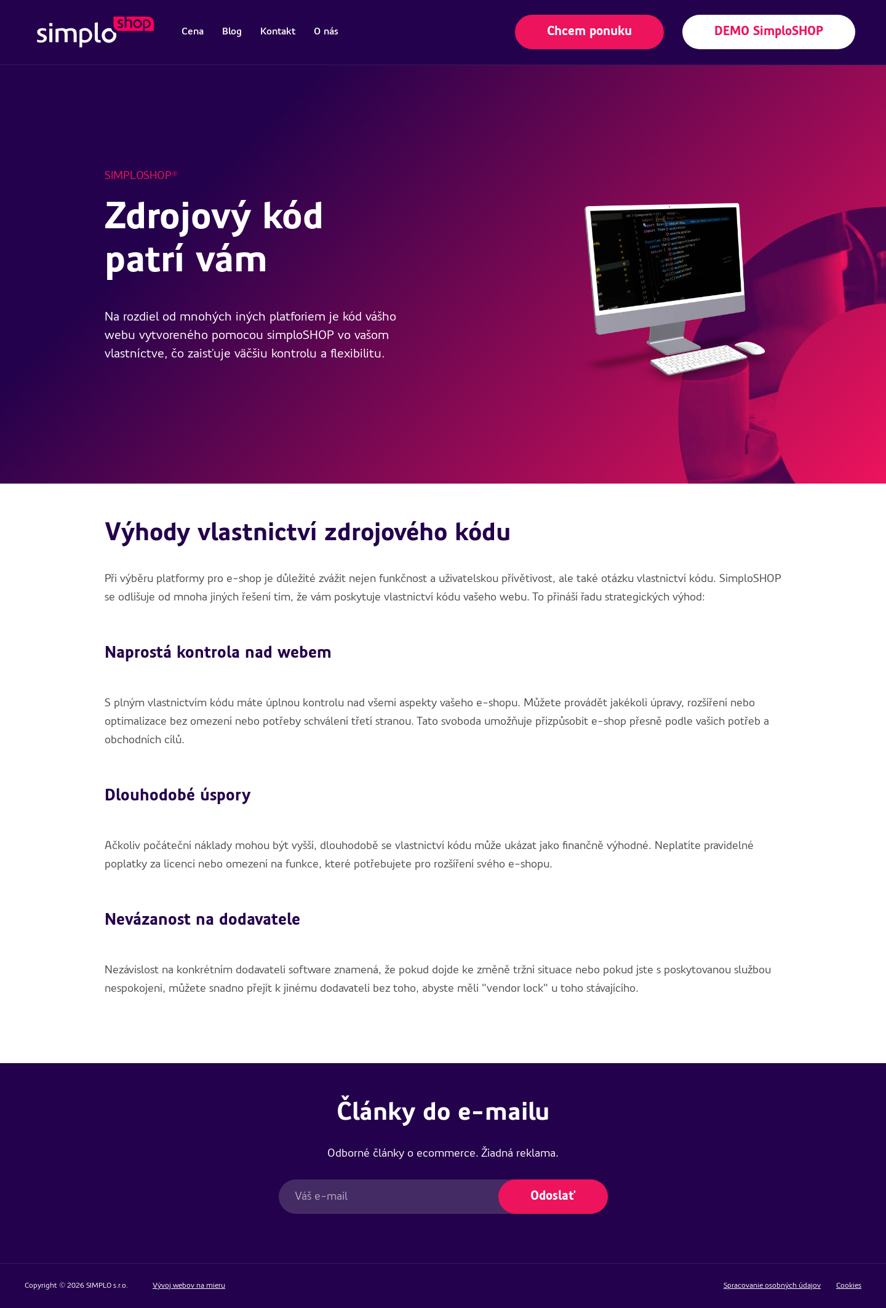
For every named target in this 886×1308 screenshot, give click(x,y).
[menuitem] (192, 32)
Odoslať (553, 1196)
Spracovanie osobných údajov (772, 1286)
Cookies (848, 1286)
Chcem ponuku (589, 32)
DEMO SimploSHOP (768, 32)
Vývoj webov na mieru (189, 1286)
